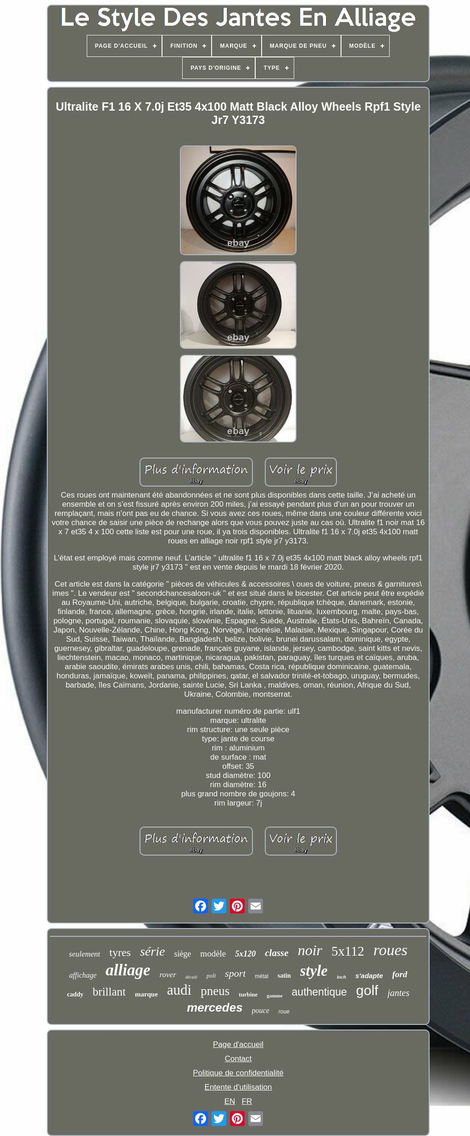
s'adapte (369, 975)
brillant (109, 991)
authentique (319, 992)
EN (229, 1101)
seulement (84, 954)
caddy (75, 994)
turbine (248, 994)
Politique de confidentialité (238, 1073)
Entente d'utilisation (238, 1087)
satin (284, 975)
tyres (120, 952)
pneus (215, 991)
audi (179, 990)
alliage (128, 970)
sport (235, 973)
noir (310, 950)
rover (168, 974)
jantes (398, 993)
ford (399, 974)
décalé (191, 976)
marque (146, 994)
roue (284, 1011)
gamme (274, 995)
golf (367, 990)
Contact (238, 1058)
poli (211, 975)
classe (276, 952)
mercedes (214, 1007)
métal (261, 976)
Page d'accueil (238, 1044)
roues (390, 949)
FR (247, 1101)
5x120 (245, 953)
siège (182, 953)
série (152, 951)
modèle (213, 953)
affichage (83, 975)
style (314, 971)
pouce (260, 1010)
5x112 (347, 951)
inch (341, 976)
